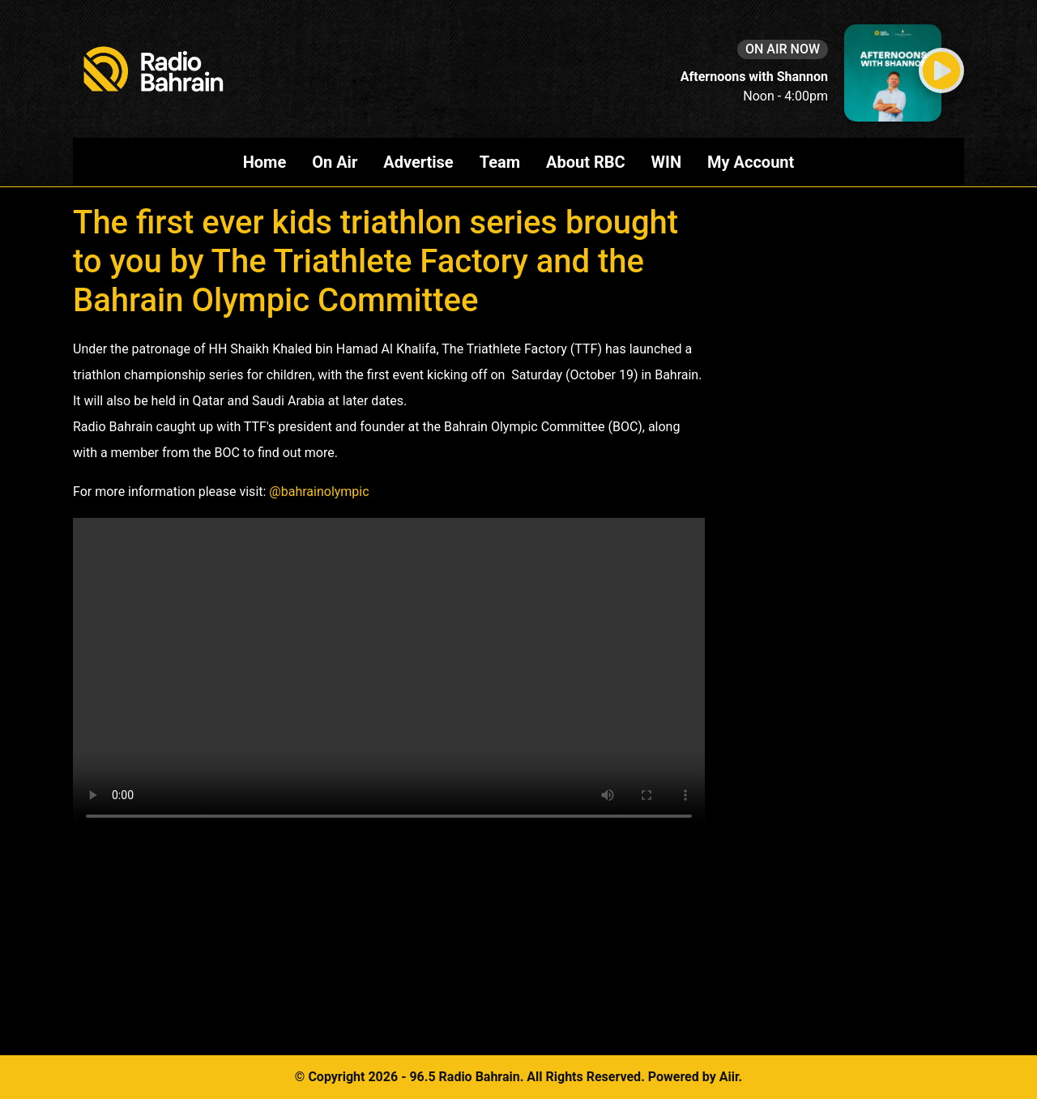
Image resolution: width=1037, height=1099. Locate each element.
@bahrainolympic (319, 491)
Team (500, 162)
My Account (750, 162)
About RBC (585, 162)
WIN (666, 162)
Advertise (418, 162)
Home (265, 162)
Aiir (729, 1076)
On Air (334, 162)
